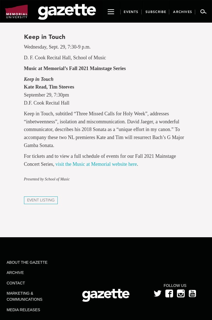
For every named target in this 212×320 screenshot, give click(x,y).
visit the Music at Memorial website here (96, 164)
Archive (15, 272)
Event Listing (41, 200)
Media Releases (23, 310)
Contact (16, 283)
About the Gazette (27, 262)
